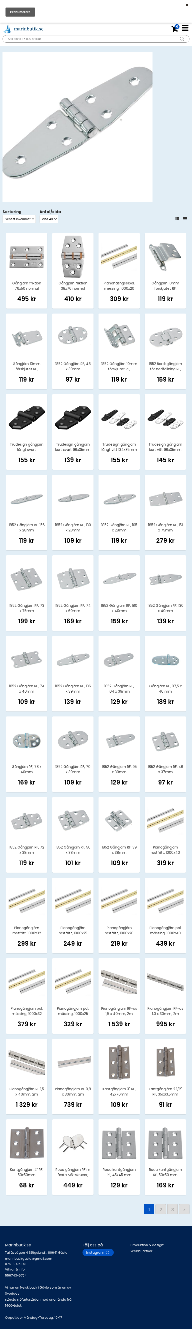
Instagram (98, 1252)
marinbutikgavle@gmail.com (43, 1261)
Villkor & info (15, 1269)
